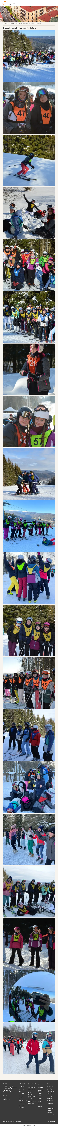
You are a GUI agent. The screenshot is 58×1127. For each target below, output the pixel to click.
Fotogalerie (12, 23)
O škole (6, 23)
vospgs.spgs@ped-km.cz (10, 1088)
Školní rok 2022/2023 (20, 23)
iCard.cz (53, 1121)
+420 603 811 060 (8, 1086)
